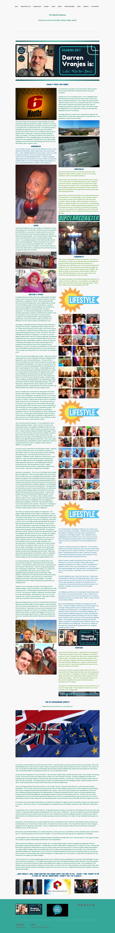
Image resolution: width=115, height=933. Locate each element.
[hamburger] (8, 2)
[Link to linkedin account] (85, 905)
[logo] (57, 2)
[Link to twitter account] (82, 905)
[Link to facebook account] (79, 905)
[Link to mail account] (88, 905)
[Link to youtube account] (91, 905)
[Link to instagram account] (94, 905)
